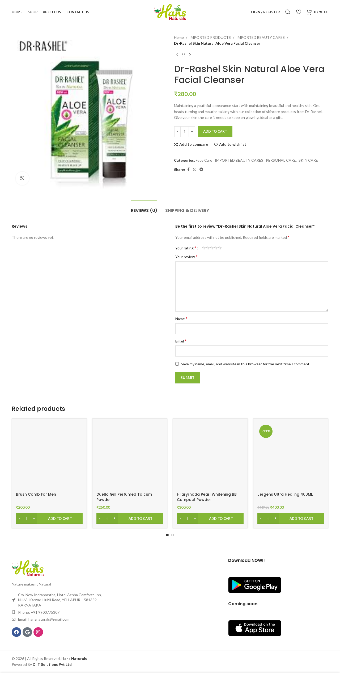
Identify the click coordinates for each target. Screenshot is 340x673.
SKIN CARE (308, 160)
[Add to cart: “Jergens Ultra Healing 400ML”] (290, 518)
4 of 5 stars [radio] (216, 248)
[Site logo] (170, 11)
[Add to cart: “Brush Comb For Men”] (49, 518)
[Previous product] (177, 55)
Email (180, 340)
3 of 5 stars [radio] (212, 248)
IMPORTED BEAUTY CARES (260, 37)
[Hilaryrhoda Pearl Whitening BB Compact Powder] (210, 456)
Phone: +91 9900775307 (39, 612)
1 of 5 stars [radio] (204, 248)
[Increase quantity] (192, 131)
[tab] (144, 208)
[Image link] (28, 568)
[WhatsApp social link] (195, 169)
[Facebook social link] (188, 169)
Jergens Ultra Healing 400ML (285, 494)
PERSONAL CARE (281, 160)
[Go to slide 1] (167, 535)
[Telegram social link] (201, 169)
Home (179, 37)
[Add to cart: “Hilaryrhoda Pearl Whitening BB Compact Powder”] (210, 518)
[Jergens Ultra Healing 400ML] (290, 456)
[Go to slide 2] (172, 535)
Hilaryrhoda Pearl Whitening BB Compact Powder (207, 497)
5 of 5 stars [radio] (220, 248)
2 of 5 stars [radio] (208, 248)
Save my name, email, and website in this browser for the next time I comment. (245, 364)
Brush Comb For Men (36, 494)
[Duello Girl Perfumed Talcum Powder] (129, 456)
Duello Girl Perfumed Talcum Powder (124, 497)
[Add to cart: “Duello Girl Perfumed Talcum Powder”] (129, 518)
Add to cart (215, 131)
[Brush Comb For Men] (49, 456)
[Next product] (190, 55)
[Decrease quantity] (177, 131)
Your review (186, 256)
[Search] (288, 12)
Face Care (204, 160)
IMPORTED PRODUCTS (210, 37)
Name (181, 318)
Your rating (185, 248)
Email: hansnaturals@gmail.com (43, 619)
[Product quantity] (185, 131)
